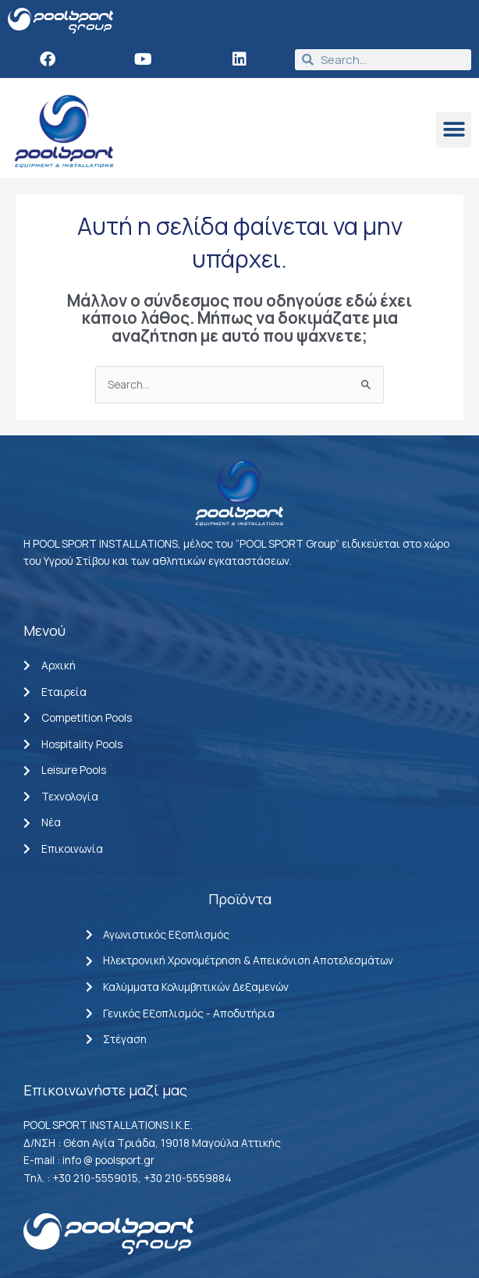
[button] (453, 129)
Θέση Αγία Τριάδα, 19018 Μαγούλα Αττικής (172, 1142)
